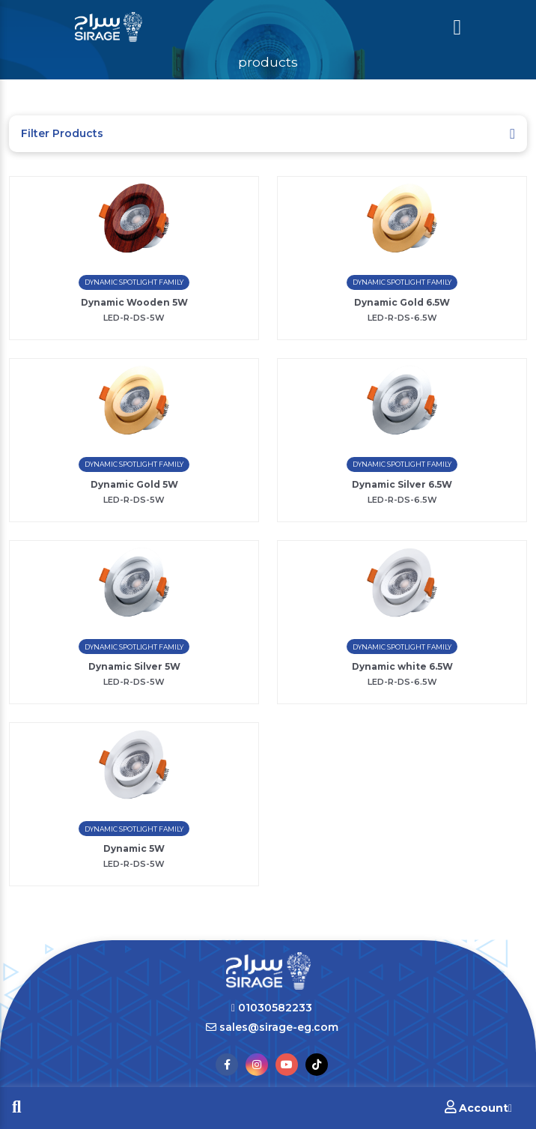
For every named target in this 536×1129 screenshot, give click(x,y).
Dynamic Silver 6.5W (402, 484)
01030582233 (271, 1007)
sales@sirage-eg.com (272, 1027)
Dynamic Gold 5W (134, 484)
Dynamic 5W (134, 848)
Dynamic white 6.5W (402, 666)
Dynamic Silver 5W (134, 666)
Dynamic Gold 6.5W (402, 302)
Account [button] (478, 1108)
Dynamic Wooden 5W (134, 302)
